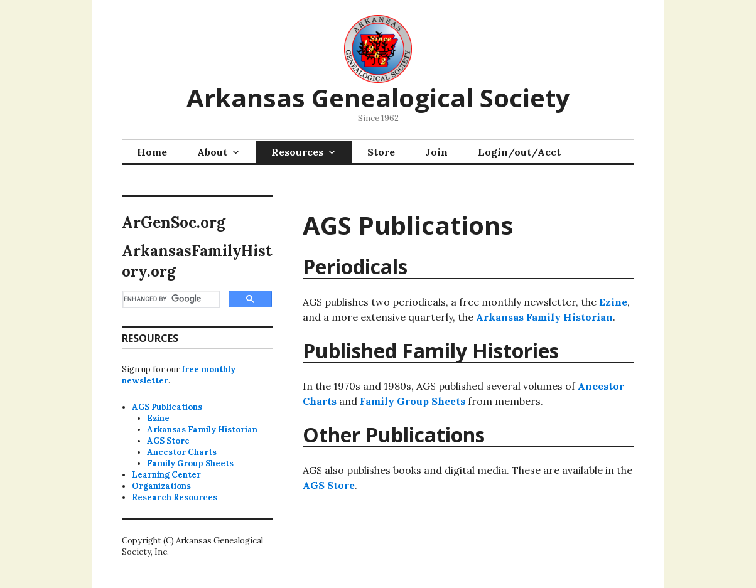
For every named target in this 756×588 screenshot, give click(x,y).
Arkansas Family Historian (544, 317)
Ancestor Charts (182, 452)
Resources (297, 152)
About (212, 152)
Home (152, 152)
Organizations (161, 486)
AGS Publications (167, 407)
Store (381, 152)
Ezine (613, 302)
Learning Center (166, 474)
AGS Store (329, 485)
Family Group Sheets (412, 401)
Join (436, 152)
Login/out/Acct (519, 152)
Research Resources (174, 497)
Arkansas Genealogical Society (378, 97)
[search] (170, 299)
